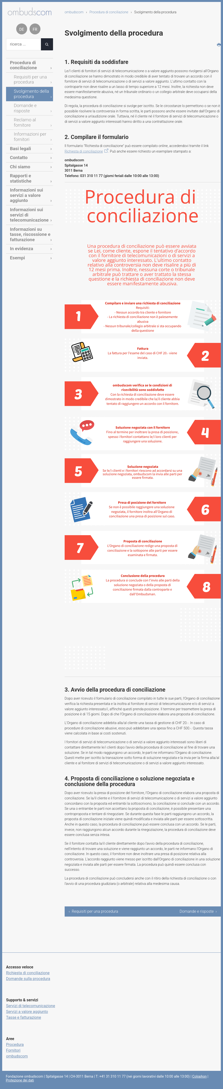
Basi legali (19, 130)
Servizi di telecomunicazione (30, 1006)
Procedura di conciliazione (108, 12)
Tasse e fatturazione (23, 1017)
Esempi (16, 214)
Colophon (199, 1076)
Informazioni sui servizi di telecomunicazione (30, 178)
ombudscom (74, 12)
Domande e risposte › (198, 911)
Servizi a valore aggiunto (27, 1011)
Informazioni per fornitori (28, 119)
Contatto (17, 138)
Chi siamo (18, 146)
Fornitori (13, 1050)
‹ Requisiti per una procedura (93, 911)
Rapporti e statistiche (28, 155)
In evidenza (20, 206)
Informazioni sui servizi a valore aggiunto (30, 165)
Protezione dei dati (20, 1080)
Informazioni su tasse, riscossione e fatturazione (29, 193)
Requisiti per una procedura (28, 77)
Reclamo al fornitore (31, 109)
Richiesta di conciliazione (84, 151)
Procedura (15, 1044)
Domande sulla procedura (28, 978)
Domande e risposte (31, 100)
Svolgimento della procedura (29, 89)
